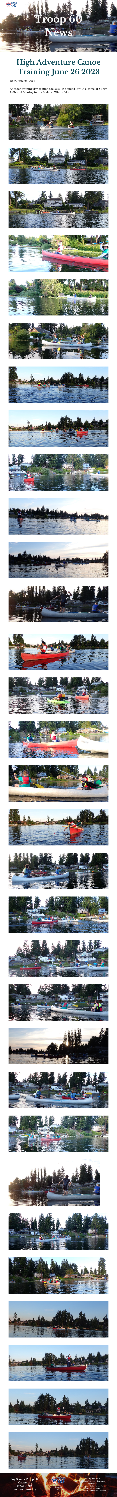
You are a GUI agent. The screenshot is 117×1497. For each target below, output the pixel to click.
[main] (58, 26)
